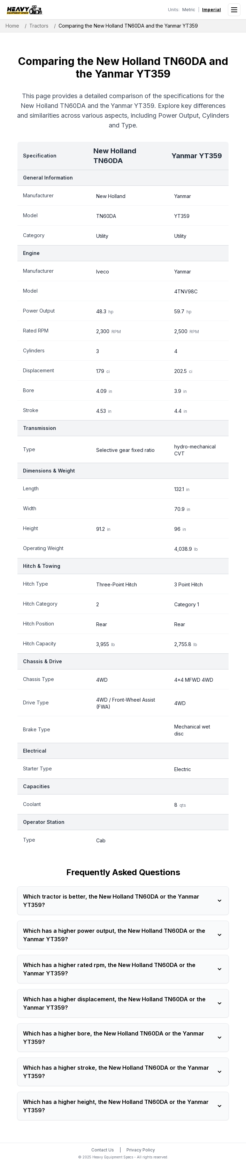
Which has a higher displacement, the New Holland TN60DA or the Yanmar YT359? (123, 1003)
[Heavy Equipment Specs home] (25, 9)
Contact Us (102, 1149)
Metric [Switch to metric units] (188, 9)
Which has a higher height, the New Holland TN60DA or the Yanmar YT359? (123, 1106)
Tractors (38, 26)
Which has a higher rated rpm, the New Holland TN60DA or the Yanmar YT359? (123, 969)
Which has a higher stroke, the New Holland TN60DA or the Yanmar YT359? (123, 1071)
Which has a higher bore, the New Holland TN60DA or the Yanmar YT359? (123, 1037)
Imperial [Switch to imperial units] (211, 9)
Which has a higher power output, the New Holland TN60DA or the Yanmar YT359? (123, 935)
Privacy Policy (140, 1149)
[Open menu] (234, 9)
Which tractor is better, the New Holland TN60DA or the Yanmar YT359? (123, 900)
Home (12, 26)
